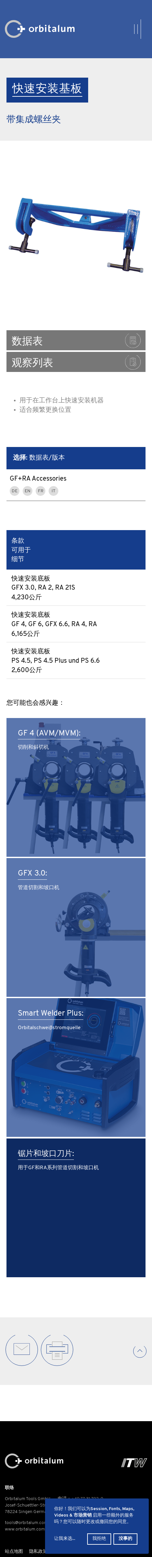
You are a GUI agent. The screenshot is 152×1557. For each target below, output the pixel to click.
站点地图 (14, 1551)
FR (40, 491)
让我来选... (64, 1538)
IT (53, 491)
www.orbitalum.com (25, 1529)
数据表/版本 (39, 458)
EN (27, 491)
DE (15, 491)
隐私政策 (38, 1551)
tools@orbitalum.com (26, 1522)
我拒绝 (99, 1538)
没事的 (125, 1538)
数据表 (76, 340)
